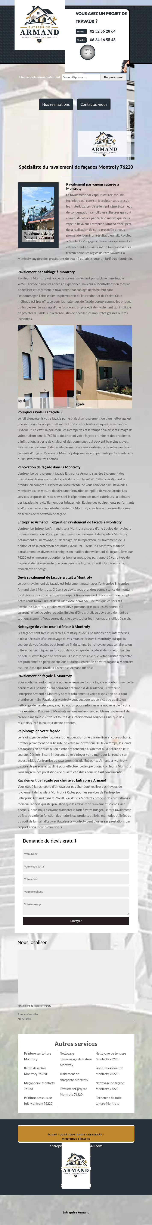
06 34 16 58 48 (102, 39)
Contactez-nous (93, 104)
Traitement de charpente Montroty (74, 1077)
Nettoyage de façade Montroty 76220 (110, 1086)
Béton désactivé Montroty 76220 (35, 1071)
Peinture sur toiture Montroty (37, 1056)
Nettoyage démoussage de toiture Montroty (76, 1059)
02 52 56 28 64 (102, 31)
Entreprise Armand (76, 1212)
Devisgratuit (87, 52)
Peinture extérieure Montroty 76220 (109, 1071)
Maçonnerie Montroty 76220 (39, 1086)
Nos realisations (56, 104)
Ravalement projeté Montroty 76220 (73, 1092)
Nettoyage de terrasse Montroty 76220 (111, 1056)
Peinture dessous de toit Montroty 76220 (38, 1101)
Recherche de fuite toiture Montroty (109, 1101)
